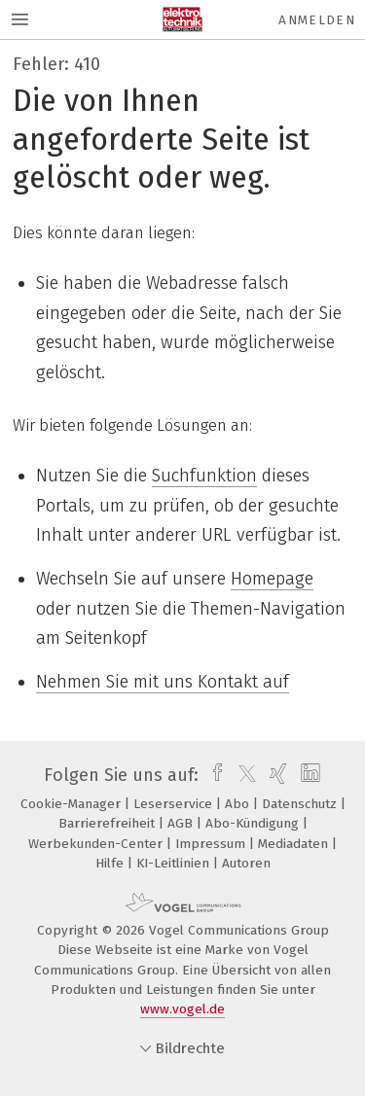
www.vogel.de (182, 1009)
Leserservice (174, 803)
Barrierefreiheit (108, 823)
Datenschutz (301, 803)
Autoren (246, 863)
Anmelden (316, 20)
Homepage (272, 578)
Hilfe (111, 863)
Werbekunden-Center (97, 843)
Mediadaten (295, 843)
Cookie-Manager (72, 803)
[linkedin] (308, 775)
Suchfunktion (204, 475)
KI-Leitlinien (174, 863)
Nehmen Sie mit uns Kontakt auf (162, 681)
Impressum (212, 843)
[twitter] (242, 775)
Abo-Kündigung (254, 823)
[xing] (276, 775)
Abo (239, 803)
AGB (182, 823)
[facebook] (212, 775)
